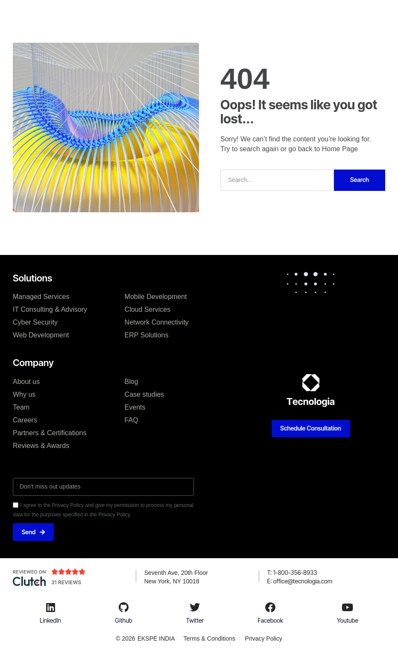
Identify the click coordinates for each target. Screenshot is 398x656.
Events (135, 406)
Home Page (340, 148)
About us (26, 381)
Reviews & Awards (41, 445)
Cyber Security (35, 321)
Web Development (41, 334)
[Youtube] (347, 607)
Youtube (347, 620)
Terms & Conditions (208, 639)
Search (359, 179)
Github (123, 620)
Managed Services (41, 296)
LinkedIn (50, 620)
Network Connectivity (157, 321)
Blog (131, 381)
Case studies (144, 394)
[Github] (123, 607)
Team (21, 406)
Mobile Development (156, 296)
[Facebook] (270, 607)
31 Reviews (66, 583)
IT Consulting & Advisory (50, 309)
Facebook (270, 620)
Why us (24, 394)
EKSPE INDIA (155, 639)
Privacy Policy (264, 639)
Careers (25, 419)
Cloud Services (148, 309)
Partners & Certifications (50, 432)
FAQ (131, 419)
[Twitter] (195, 607)
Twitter (195, 620)
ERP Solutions (147, 334)
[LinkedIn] (50, 607)
